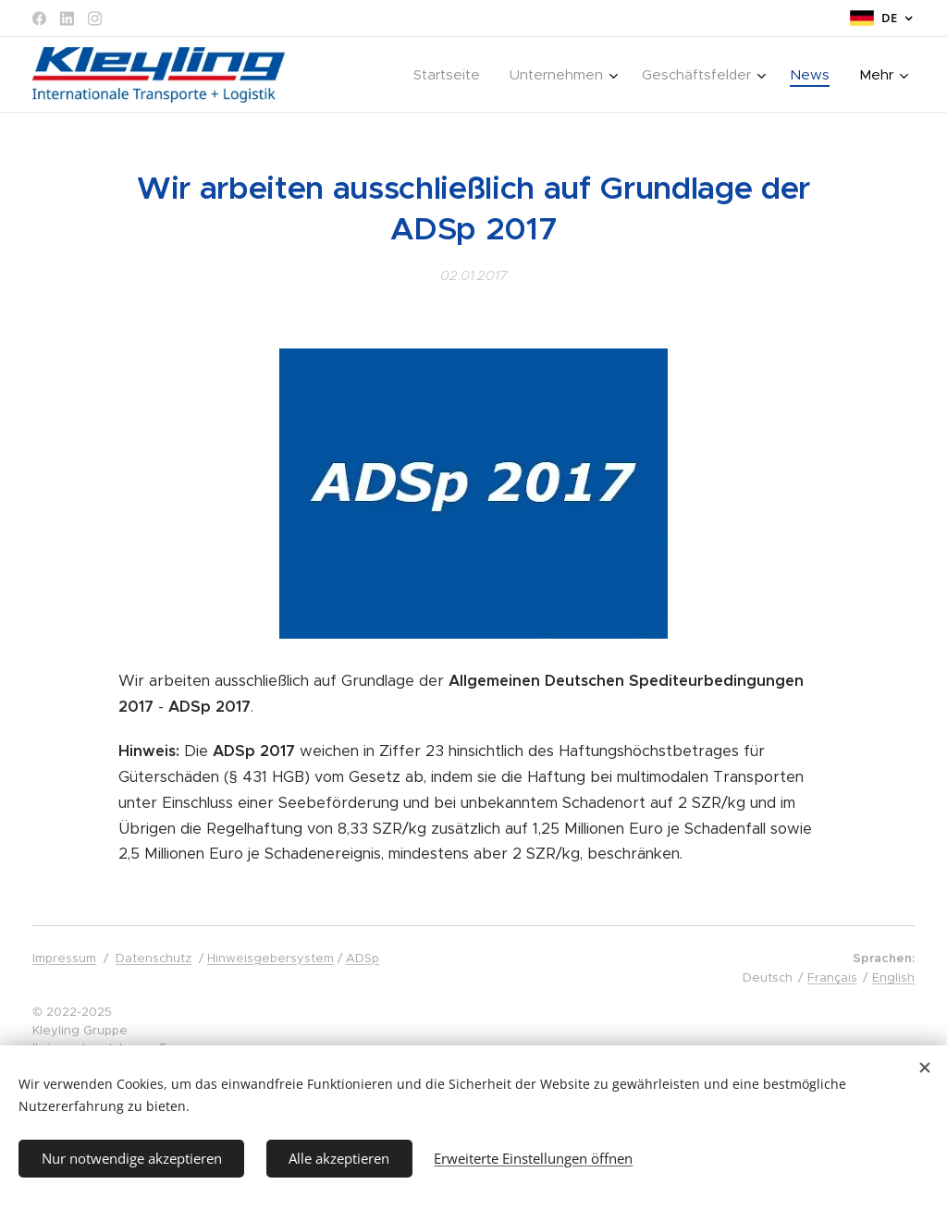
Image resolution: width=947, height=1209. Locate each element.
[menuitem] (362, 75)
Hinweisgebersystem (270, 958)
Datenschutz (153, 958)
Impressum (64, 958)
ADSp (362, 958)
